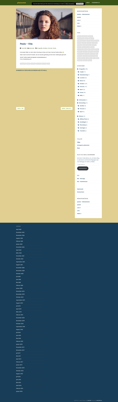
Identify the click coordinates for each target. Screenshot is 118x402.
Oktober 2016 (19, 370)
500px (78, 142)
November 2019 (20, 294)
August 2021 (19, 264)
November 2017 (20, 350)
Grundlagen (83, 122)
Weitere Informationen (70, 3)
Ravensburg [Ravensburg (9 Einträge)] (80, 53)
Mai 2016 (18, 382)
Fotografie (39, 48)
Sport (81, 89)
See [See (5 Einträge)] (97, 53)
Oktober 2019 (19, 297)
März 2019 (19, 312)
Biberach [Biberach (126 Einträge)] (91, 38)
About (88, 2)
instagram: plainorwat (83, 145)
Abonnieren (83, 168)
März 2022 (19, 253)
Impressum (80, 189)
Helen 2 (79, 26)
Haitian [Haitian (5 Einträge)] (94, 45)
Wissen (81, 116)
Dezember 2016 (20, 367)
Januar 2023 (19, 244)
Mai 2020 (18, 282)
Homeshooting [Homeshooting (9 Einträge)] (85, 47)
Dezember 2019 (20, 291)
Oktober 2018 (19, 323)
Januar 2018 (19, 344)
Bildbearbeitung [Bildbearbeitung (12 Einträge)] (81, 40)
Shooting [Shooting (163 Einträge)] (80, 56)
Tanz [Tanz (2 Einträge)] (87, 58)
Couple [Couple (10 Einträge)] (92, 40)
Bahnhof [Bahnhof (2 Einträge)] (90, 36)
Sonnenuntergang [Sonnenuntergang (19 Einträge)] (93, 56)
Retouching (82, 103)
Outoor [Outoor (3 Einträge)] (85, 51)
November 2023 (20, 235)
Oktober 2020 (19, 273)
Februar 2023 (19, 241)
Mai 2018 (18, 338)
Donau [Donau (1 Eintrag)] (97, 40)
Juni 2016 (18, 379)
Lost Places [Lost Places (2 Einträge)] (80, 49)
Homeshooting (84, 74)
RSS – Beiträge (81, 178)
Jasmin (79, 17)
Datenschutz (80, 192)
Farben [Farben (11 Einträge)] (84, 42)
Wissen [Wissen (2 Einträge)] (89, 60)
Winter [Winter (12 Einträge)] (85, 60)
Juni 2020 (18, 279)
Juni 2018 (18, 335)
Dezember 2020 (20, 267)
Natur (81, 80)
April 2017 (18, 359)
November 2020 (20, 270)
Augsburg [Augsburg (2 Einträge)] (84, 36)
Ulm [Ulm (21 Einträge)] (94, 58)
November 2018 (20, 320)
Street (54, 48)
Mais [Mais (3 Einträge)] (89, 49)
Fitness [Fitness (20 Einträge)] (89, 42)
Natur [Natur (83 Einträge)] (97, 49)
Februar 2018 (19, 341)
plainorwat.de (96, 2)
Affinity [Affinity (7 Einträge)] (79, 36)
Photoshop (83, 125)
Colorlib (89, 400)
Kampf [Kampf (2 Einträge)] (92, 47)
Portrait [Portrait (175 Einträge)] (96, 51)
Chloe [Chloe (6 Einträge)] (88, 40)
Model (28, 63)
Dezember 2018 (20, 317)
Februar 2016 (19, 388)
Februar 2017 (19, 362)
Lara (78, 23)
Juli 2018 (18, 332)
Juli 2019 (18, 306)
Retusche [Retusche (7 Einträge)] (92, 53)
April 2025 (18, 229)
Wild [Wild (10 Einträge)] (98, 58)
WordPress (99, 400)
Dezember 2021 (20, 256)
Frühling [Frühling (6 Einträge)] (80, 45)
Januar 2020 (19, 288)
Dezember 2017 (20, 347)
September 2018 (20, 326)
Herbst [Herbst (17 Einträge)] (79, 47)
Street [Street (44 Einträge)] (83, 58)
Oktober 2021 (19, 259)
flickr (78, 148)
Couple (82, 72)
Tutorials (82, 131)
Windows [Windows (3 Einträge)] (80, 60)
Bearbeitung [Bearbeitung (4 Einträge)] (81, 38)
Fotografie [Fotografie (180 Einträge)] (94, 42)
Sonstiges (82, 128)
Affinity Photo (83, 119)
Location (82, 77)
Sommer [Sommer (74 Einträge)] (85, 56)
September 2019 (20, 300)
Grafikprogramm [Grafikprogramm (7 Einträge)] (87, 45)
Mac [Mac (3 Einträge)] (85, 49)
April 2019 (18, 309)
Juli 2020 (18, 276)
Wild (81, 95)
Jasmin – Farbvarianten (83, 14)
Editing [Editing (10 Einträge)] (79, 42)
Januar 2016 (19, 391)
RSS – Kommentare (82, 181)
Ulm (48, 63)
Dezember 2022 (20, 247)
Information (82, 100)
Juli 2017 (18, 353)
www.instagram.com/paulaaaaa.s (37, 57)
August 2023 (19, 238)
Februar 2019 (19, 314)
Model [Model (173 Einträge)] (92, 49)
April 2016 (18, 385)
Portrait (50, 48)
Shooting (44, 63)
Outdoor (45, 48)
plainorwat (21, 3)
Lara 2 (78, 20)
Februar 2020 (19, 285)
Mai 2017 (18, 356)
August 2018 (19, 329)
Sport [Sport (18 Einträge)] (79, 58)
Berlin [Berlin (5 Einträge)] (86, 38)
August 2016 (19, 373)
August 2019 (19, 303)
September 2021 (20, 261)
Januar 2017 (19, 365)
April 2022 (18, 250)
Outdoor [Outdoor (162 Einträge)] (80, 51)
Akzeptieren (80, 3)
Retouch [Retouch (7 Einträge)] (87, 53)
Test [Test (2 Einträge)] (91, 58)
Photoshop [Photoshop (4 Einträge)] (90, 51)
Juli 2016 (18, 376)
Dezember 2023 (20, 232)
